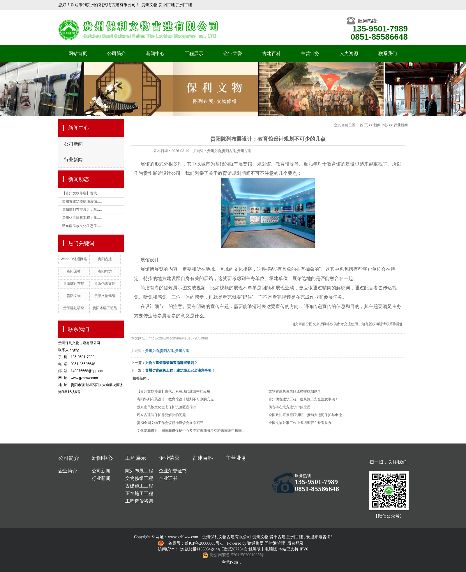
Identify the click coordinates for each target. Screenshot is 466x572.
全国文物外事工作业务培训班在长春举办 (300, 423)
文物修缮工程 (139, 478)
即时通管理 (275, 543)
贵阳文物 (74, 296)
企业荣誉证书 (173, 470)
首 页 (364, 125)
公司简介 (116, 53)
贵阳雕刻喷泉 (73, 308)
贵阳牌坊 (105, 271)
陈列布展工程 (139, 470)
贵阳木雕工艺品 (105, 308)
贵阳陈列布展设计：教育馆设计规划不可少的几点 (175, 399)
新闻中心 (155, 53)
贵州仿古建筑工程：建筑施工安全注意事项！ (180, 370)
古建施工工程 (139, 485)
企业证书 (168, 478)
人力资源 (349, 53)
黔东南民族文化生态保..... (82, 226)
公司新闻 (73, 144)
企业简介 (67, 470)
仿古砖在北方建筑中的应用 (289, 407)
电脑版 (271, 549)
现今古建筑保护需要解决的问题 (161, 415)
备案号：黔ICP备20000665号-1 (196, 543)
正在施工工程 (139, 493)
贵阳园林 (74, 271)
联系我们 (387, 53)
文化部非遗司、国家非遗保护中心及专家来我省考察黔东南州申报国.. (190, 431)
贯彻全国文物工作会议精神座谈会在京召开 (170, 423)
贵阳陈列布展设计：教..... (82, 209)
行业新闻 (73, 159)
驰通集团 (256, 543)
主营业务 (310, 53)
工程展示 (194, 53)
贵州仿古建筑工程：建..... (82, 218)
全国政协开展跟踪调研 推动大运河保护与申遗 (305, 415)
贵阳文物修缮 (104, 296)
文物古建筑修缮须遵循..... (82, 201)
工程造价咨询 (139, 501)
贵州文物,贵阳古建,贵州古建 (229, 151)
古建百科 (271, 53)
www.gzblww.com (183, 537)
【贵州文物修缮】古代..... (82, 193)
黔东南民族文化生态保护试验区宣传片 (166, 407)
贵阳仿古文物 (104, 283)
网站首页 (77, 53)
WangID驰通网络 (74, 259)
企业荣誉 (232, 53)
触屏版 (254, 549)
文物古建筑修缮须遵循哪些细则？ (171, 363)
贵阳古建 (105, 259)
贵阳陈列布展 (73, 283)
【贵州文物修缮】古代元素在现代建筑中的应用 (173, 391)
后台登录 (295, 543)
